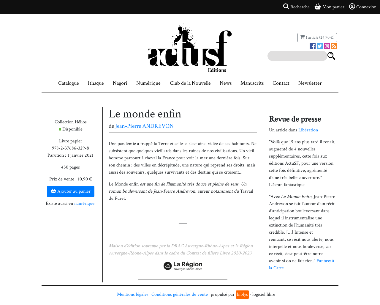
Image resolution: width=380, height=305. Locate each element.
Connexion (362, 7)
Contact (281, 83)
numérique (84, 203)
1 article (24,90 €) (317, 37)
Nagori (120, 83)
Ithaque (96, 83)
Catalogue (68, 83)
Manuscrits (252, 83)
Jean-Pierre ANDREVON (144, 126)
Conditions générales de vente (179, 294)
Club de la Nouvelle (190, 83)
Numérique (148, 83)
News (226, 83)
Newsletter (310, 83)
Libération (308, 130)
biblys (242, 294)
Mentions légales (132, 294)
